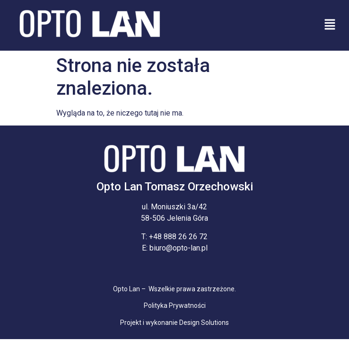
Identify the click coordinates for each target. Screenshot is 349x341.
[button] (330, 25)
